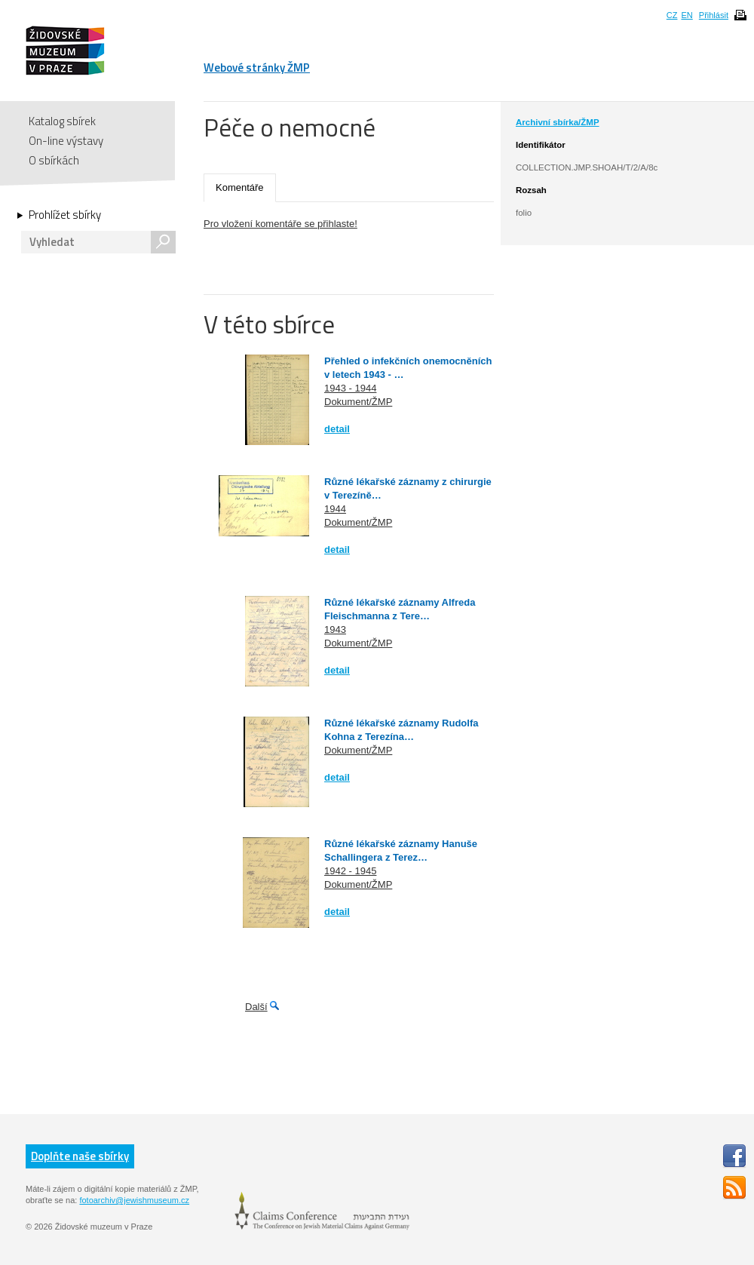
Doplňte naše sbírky (80, 1156)
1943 (335, 629)
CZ (672, 15)
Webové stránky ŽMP (257, 67)
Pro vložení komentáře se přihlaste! (280, 223)
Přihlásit (713, 15)
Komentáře (240, 187)
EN (686, 15)
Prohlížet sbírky (65, 215)
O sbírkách (54, 160)
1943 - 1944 (350, 388)
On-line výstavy (66, 140)
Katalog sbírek (62, 121)
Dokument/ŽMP (358, 401)
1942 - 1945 (350, 871)
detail (337, 428)
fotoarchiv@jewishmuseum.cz (134, 1200)
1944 (335, 508)
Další (256, 1006)
